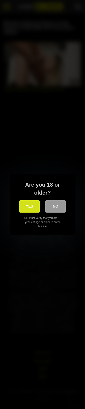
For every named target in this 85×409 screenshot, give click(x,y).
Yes (29, 206)
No (55, 206)
